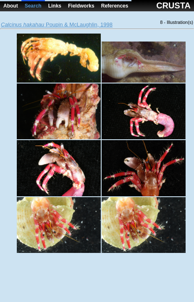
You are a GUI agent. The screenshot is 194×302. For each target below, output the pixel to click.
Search (33, 6)
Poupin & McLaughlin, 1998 (57, 24)
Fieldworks (81, 6)
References (114, 6)
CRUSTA (173, 5)
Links (54, 6)
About (10, 6)
